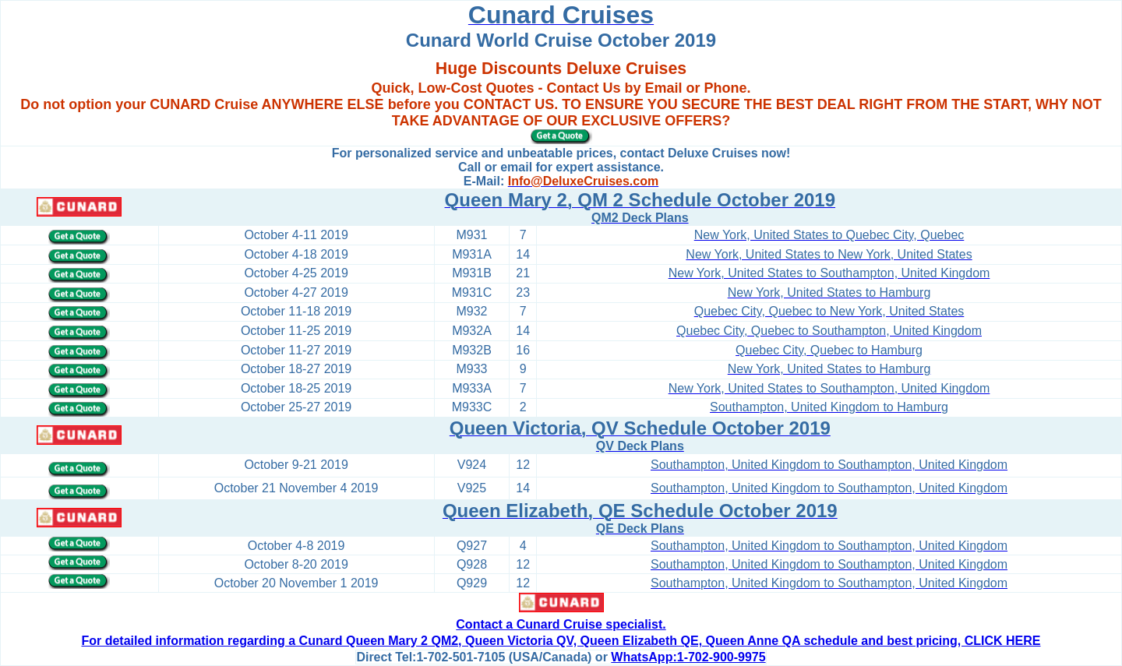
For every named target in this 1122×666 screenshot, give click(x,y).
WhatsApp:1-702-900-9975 (688, 657)
